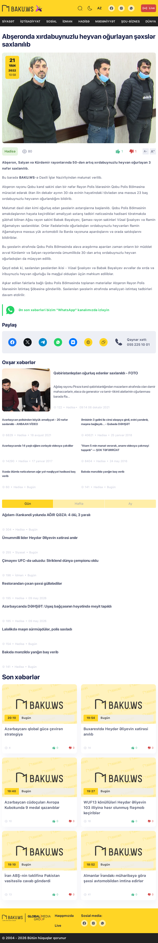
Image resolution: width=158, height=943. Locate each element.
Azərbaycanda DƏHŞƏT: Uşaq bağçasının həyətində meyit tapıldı (57, 606)
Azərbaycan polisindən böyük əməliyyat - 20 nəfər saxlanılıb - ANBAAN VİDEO (35, 422)
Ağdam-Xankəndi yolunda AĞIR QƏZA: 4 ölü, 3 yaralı (46, 515)
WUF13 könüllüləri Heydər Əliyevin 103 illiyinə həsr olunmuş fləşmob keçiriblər (115, 807)
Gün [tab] (27, 504)
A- (146, 151)
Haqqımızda (64, 916)
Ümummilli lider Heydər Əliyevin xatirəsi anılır (40, 537)
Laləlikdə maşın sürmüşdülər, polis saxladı (37, 629)
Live (148, 8)
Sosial (51, 21)
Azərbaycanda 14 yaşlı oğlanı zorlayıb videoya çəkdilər (37, 445)
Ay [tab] (130, 504)
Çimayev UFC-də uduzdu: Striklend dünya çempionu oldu (50, 560)
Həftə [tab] (79, 504)
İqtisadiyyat (30, 21)
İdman (67, 21)
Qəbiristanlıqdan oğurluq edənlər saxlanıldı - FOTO (95, 373)
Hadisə (83, 21)
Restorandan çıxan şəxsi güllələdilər (32, 583)
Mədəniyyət (105, 21)
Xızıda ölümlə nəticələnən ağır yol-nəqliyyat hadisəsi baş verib (39, 474)
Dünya (150, 21)
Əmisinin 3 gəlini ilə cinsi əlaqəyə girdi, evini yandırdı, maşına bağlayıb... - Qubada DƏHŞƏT (114, 422)
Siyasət (8, 21)
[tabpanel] (79, 590)
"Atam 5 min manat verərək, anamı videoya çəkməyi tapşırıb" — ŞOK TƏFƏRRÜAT (115, 448)
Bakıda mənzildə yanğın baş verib (102, 471)
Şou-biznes (130, 21)
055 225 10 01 (138, 345)
